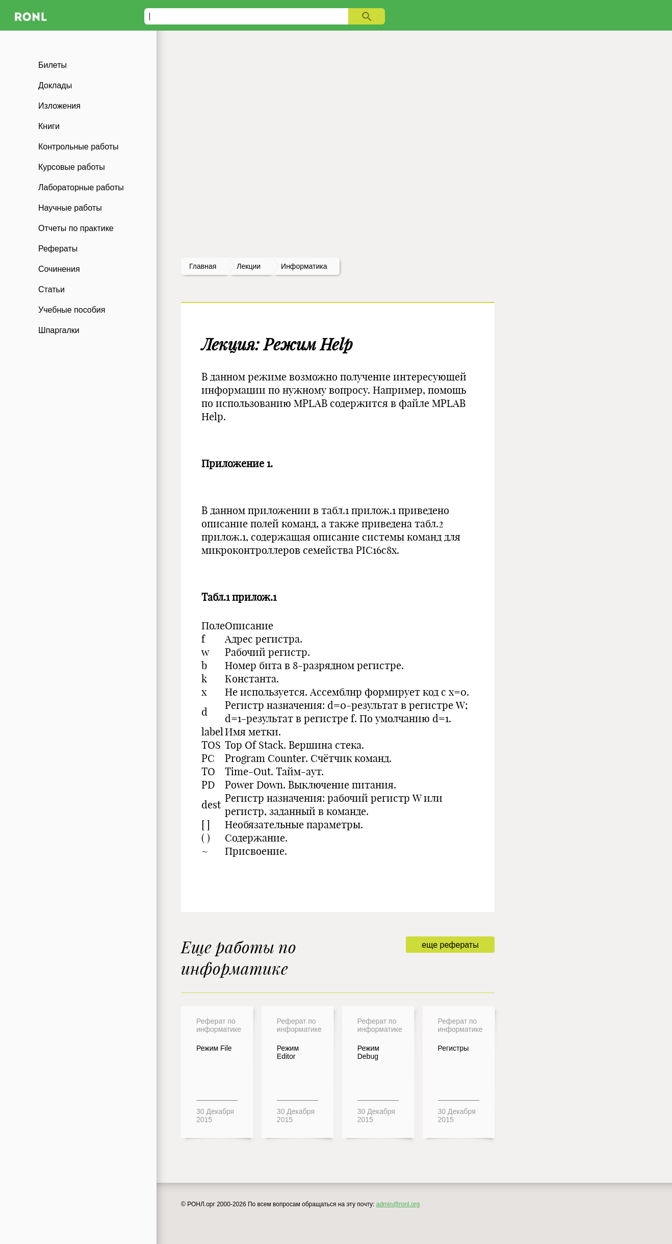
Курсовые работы (71, 167)
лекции (249, 266)
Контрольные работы (78, 146)
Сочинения (59, 269)
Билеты (52, 65)
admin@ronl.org (398, 1204)
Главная (202, 266)
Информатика (304, 266)
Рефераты (57, 248)
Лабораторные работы (81, 187)
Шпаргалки (59, 330)
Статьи (51, 289)
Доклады (55, 85)
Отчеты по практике (76, 228)
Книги (49, 126)
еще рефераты (450, 945)
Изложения (59, 105)
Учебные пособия (71, 310)
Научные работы (70, 208)
